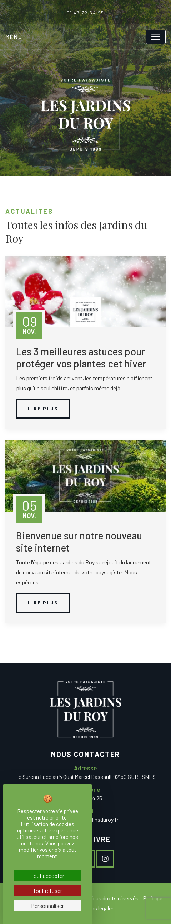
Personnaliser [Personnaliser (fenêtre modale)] (47, 905)
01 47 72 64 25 (86, 12)
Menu (13, 36)
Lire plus (43, 408)
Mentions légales (95, 908)
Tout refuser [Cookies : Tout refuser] (47, 890)
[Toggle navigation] (156, 37)
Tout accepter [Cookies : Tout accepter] (47, 875)
